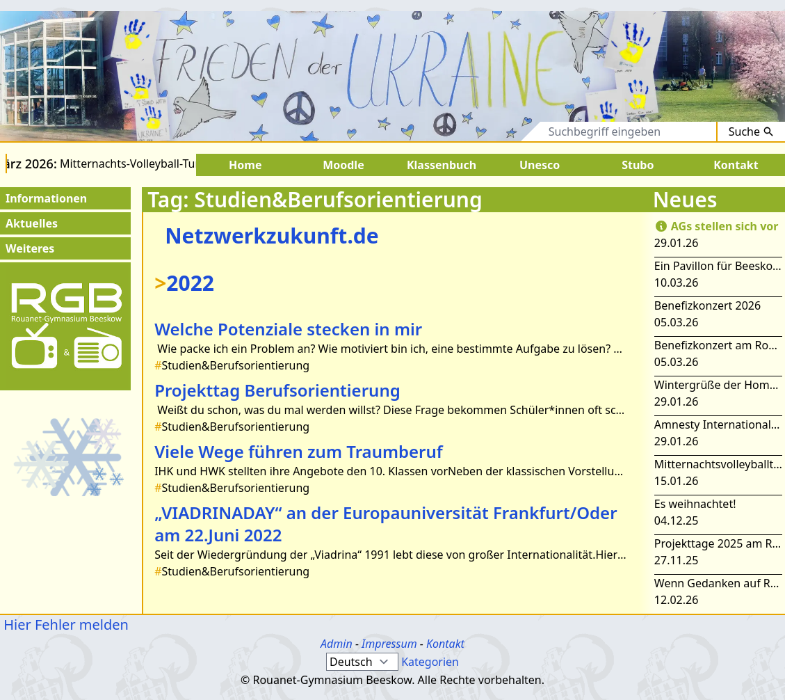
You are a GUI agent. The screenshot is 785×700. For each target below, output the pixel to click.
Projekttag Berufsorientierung (277, 390)
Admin (337, 643)
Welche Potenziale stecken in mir (288, 328)
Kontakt (445, 643)
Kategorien (430, 661)
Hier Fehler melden (64, 624)
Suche (751, 131)
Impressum (389, 643)
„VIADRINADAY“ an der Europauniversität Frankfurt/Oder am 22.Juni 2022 (385, 523)
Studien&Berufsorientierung (231, 365)
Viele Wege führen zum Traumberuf (298, 451)
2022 (184, 283)
